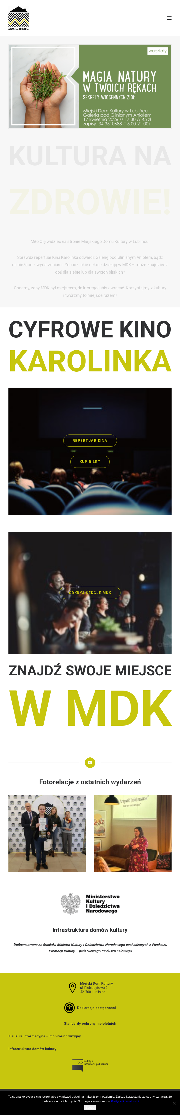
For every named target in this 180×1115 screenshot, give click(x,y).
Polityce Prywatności (125, 1101)
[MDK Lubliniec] (90, 18)
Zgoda (90, 1107)
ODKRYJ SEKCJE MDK (90, 593)
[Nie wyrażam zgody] (174, 1103)
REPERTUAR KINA (90, 440)
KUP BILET (90, 462)
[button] (169, 18)
